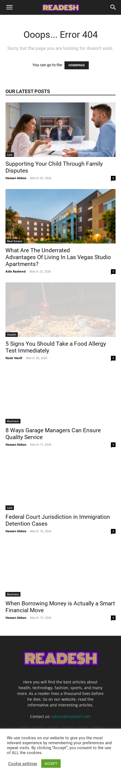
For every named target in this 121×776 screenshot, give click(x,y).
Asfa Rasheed (15, 271)
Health (11, 334)
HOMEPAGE (77, 65)
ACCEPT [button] (51, 763)
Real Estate (14, 241)
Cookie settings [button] (22, 763)
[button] (9, 7)
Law (9, 154)
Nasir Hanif (13, 358)
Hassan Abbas (15, 178)
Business (13, 421)
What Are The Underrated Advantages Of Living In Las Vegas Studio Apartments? (58, 257)
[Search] (113, 7)
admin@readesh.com (71, 716)
